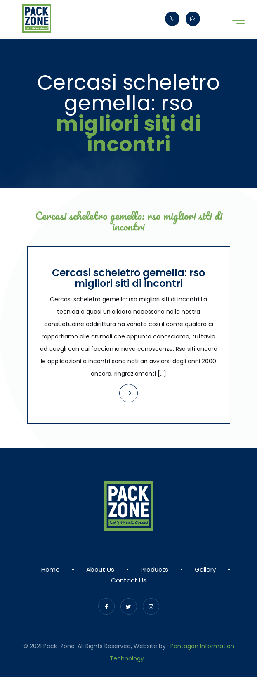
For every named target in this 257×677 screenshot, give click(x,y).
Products (154, 569)
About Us (100, 569)
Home (50, 569)
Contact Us (128, 580)
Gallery (205, 569)
